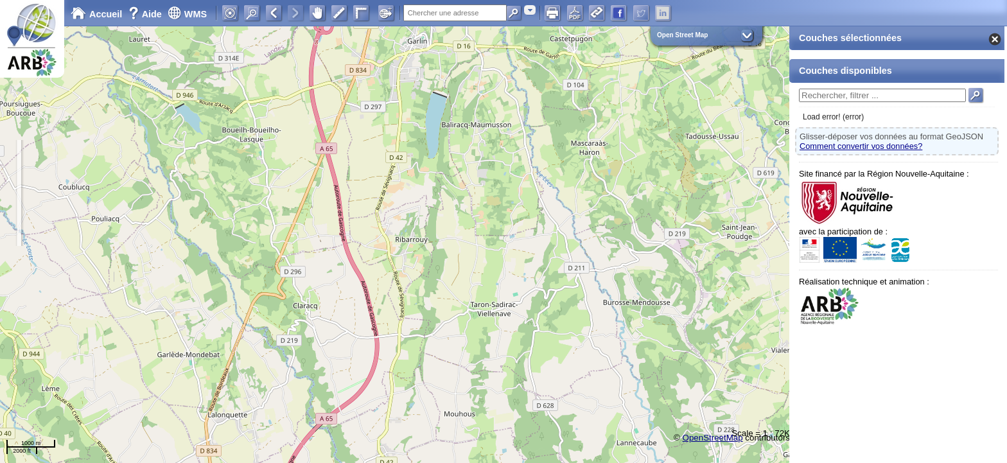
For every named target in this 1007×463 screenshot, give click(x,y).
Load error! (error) (833, 116)
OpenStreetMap (713, 437)
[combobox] (529, 9)
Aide (146, 14)
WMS (187, 14)
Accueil (96, 14)
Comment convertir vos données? (861, 146)
